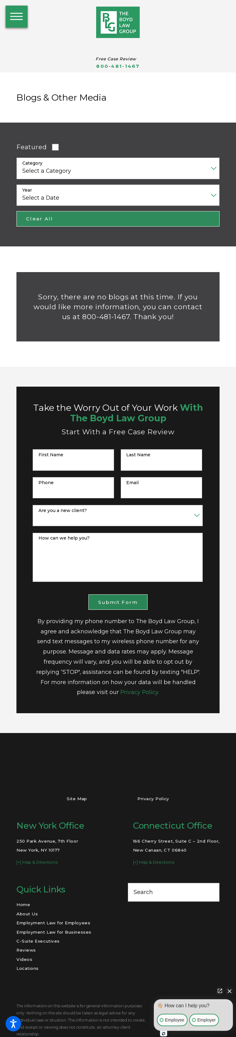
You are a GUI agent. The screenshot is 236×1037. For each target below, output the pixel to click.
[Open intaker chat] (163, 1033)
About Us (27, 913)
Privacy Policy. (139, 692)
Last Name (138, 455)
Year (27, 190)
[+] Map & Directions (37, 862)
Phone (46, 482)
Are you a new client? (62, 510)
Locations (27, 968)
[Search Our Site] (211, 892)
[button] (13, 1023)
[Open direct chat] (220, 991)
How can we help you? (64, 538)
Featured (31, 147)
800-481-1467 (118, 66)
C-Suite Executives (38, 941)
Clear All (39, 219)
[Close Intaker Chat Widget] (229, 991)
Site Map (77, 798)
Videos (24, 959)
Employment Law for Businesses (53, 932)
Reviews (26, 950)
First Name (50, 455)
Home (23, 904)
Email (132, 482)
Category (32, 163)
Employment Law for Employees (53, 922)
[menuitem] (62, 904)
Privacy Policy (153, 798)
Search (143, 892)
